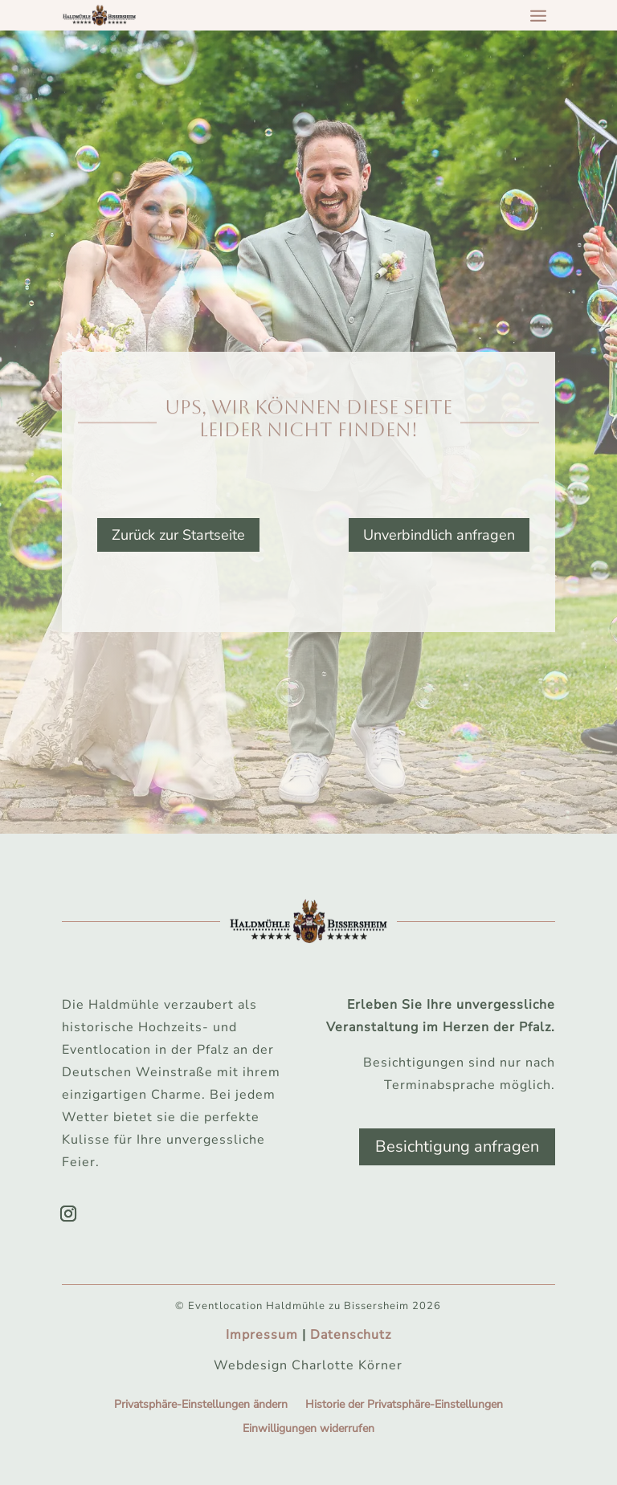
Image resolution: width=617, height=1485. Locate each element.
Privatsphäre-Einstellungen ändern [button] (201, 1405)
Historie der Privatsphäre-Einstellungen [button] (404, 1405)
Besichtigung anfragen (457, 1146)
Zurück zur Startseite (178, 535)
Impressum (262, 1335)
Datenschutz (350, 1335)
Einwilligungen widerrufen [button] (308, 1429)
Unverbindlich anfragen (439, 535)
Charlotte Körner (347, 1365)
